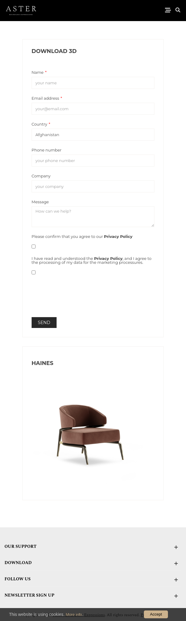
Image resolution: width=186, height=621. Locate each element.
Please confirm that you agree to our (82, 236)
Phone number (47, 150)
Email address (47, 98)
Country (41, 124)
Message (40, 201)
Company (41, 175)
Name (39, 72)
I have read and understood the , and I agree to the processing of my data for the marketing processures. (91, 260)
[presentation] (77, 301)
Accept (156, 614)
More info (74, 614)
